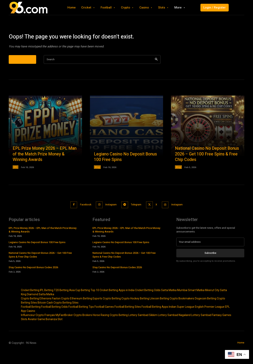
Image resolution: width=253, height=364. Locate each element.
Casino (31, 323)
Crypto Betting (30, 311)
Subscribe (210, 265)
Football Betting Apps (155, 319)
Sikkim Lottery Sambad (163, 327)
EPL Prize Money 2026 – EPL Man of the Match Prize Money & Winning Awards (45, 167)
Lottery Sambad (138, 327)
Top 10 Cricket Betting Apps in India (112, 302)
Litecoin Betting (159, 311)
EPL (15, 180)
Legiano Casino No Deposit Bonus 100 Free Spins (120, 170)
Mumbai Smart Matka (190, 302)
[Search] (156, 72)
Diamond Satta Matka (40, 307)
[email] (210, 254)
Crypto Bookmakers (182, 311)
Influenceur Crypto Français (38, 327)
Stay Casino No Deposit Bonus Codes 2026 (33, 280)
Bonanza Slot (54, 331)
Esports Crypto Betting (107, 311)
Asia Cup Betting (79, 302)
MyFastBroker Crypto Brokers (74, 327)
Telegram (136, 217)
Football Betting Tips (81, 319)
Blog (97, 180)
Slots (24, 331)
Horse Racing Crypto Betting (110, 327)
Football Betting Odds (54, 319)
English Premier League (209, 319)
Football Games (104, 319)
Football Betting (31, 319)
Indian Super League (181, 319)
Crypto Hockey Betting (135, 311)
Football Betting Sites (127, 319)
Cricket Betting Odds (147, 302)
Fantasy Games (221, 327)
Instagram (109, 217)
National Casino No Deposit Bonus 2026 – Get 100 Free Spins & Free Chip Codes (207, 167)
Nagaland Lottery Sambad (195, 327)
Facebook (82, 217)
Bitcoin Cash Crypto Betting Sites (58, 315)
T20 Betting (61, 302)
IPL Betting (46, 302)
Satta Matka (169, 302)
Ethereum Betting (81, 311)
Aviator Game (36, 331)
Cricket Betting (30, 302)
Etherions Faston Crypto (54, 311)
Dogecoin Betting (205, 311)
